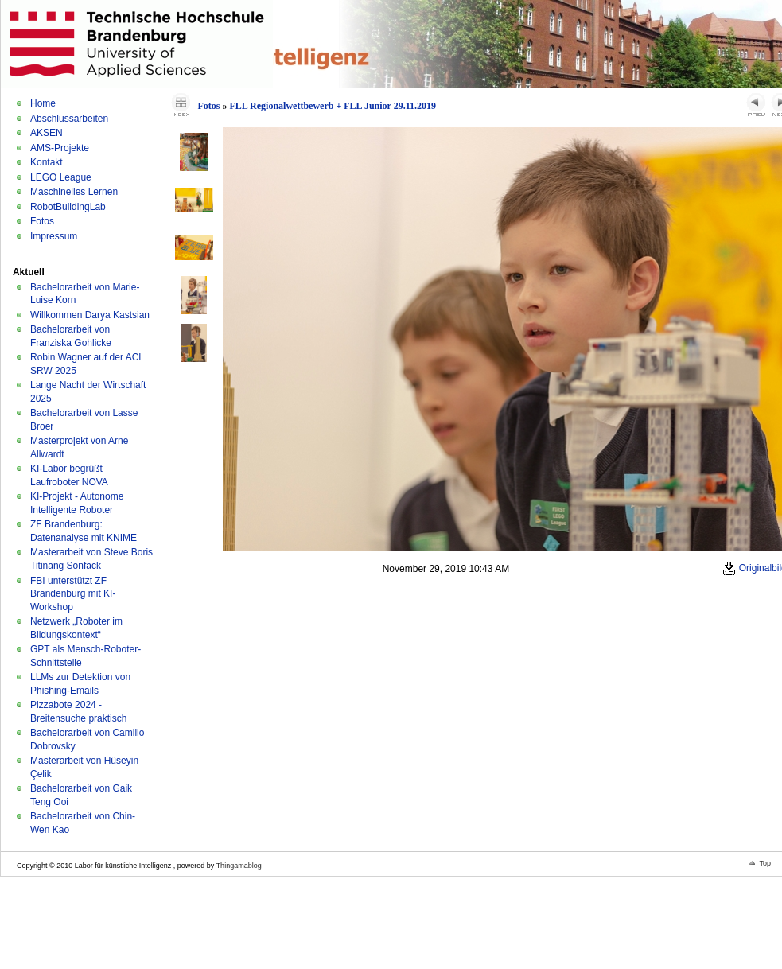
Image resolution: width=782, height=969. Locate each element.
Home (43, 103)
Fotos (42, 221)
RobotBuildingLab (68, 206)
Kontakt (46, 162)
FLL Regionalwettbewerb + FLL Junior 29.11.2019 (332, 105)
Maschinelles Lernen (74, 191)
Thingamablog (239, 866)
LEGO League (60, 177)
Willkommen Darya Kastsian (90, 315)
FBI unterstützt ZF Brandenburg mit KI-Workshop (72, 594)
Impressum (53, 236)
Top (765, 863)
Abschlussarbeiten (69, 118)
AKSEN (46, 132)
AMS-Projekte (59, 148)
